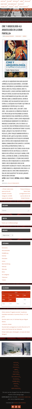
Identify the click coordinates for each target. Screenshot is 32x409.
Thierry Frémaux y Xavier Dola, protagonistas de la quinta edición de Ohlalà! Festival (24, 193)
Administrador (9, 36)
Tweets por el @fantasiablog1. (10, 223)
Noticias (3, 1)
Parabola (16, 403)
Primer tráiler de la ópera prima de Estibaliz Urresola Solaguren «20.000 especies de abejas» (7, 193)
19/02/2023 (18, 36)
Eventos (11, 7)
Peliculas (27, 1)
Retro (16, 7)
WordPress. (23, 403)
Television (21, 4)
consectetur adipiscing (24, 397)
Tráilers (9, 1)
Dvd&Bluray (4, 7)
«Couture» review (6, 324)
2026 (16, 292)
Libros (21, 1)
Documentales (12, 4)
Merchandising (23, 7)
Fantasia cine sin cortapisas (11, 10)
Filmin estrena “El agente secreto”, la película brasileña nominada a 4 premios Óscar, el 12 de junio (15, 314)
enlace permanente (13, 183)
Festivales (15, 1)
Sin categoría (5, 274)
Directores (4, 4)
